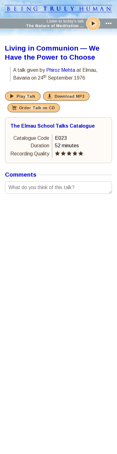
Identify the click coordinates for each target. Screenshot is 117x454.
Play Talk (26, 96)
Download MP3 (69, 96)
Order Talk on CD (37, 107)
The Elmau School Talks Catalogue (52, 126)
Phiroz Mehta (60, 70)
